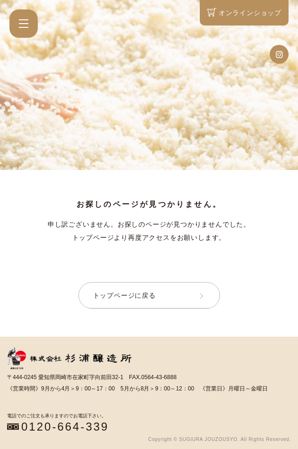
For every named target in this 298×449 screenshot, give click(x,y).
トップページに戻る (124, 295)
